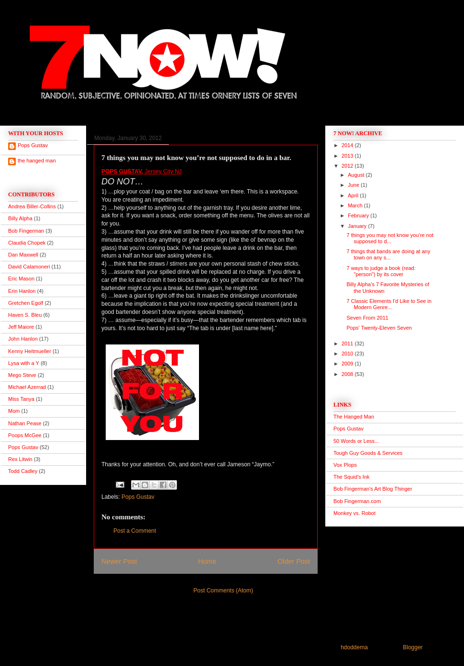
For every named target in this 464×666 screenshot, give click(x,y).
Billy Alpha (20, 218)
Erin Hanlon (21, 291)
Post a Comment (134, 530)
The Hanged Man (353, 416)
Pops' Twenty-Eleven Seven (378, 328)
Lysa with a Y (23, 363)
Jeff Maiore (21, 327)
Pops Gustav (138, 497)
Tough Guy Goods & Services (367, 453)
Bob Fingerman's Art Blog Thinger (372, 489)
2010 (348, 353)
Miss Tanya (21, 399)
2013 (348, 156)
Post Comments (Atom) (223, 590)
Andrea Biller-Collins (32, 206)
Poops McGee (25, 435)
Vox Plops (345, 465)
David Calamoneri (29, 266)
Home (207, 561)
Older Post (293, 561)
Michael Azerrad (27, 387)
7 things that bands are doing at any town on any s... (388, 254)
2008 (348, 374)
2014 (348, 145)
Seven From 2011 (367, 318)
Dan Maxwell (23, 255)
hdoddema (354, 647)
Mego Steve (22, 375)
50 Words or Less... (356, 441)
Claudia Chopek (26, 243)
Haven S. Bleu (25, 315)
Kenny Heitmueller (29, 351)
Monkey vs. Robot (354, 513)
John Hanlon (23, 339)
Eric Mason (21, 278)
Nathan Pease (25, 423)
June (354, 185)
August (356, 175)
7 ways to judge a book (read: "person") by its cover (380, 271)
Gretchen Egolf (25, 303)
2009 (348, 363)
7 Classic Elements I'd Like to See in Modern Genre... (388, 304)
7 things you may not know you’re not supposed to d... (389, 238)
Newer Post (119, 561)
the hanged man (37, 160)
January (358, 226)
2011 (348, 343)
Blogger (412, 647)
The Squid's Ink (351, 477)
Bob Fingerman (26, 231)
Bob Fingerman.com (357, 501)
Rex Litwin (20, 459)
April (354, 195)
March (356, 205)
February (359, 215)
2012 (348, 166)
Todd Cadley (22, 471)
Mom (14, 411)
